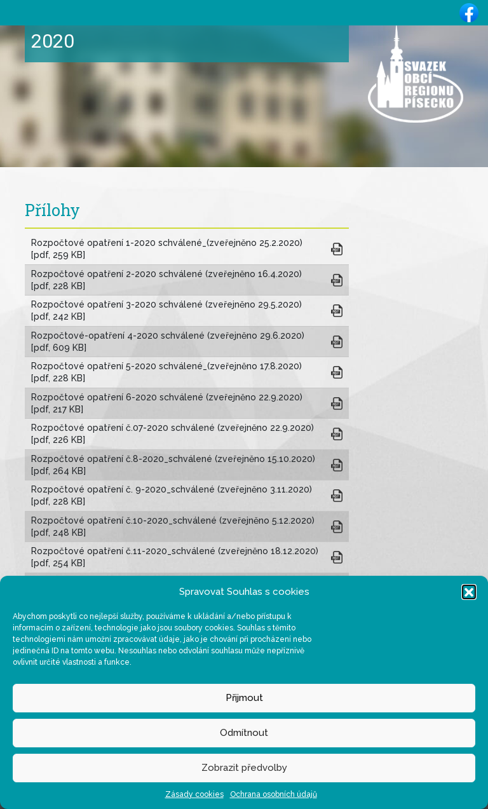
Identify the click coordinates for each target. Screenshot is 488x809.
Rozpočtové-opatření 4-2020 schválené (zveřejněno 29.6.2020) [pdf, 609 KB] (170, 341)
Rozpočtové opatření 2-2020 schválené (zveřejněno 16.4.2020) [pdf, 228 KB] (169, 280)
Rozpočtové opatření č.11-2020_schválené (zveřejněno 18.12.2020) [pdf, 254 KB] (177, 557)
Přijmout (244, 698)
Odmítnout (244, 732)
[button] (469, 591)
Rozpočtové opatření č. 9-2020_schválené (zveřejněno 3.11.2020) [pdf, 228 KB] (174, 495)
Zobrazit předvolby (244, 767)
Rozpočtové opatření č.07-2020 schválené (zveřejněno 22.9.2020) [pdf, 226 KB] (175, 434)
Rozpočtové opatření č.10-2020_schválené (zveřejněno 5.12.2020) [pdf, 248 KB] (175, 526)
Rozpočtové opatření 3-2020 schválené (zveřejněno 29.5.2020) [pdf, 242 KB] (169, 310)
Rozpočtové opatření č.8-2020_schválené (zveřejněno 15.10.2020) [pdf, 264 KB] (175, 465)
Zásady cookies (194, 794)
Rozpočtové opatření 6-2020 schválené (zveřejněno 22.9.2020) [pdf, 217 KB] (169, 403)
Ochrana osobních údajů (273, 794)
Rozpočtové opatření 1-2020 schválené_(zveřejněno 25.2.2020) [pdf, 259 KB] (169, 249)
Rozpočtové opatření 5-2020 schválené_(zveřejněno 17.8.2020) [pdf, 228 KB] (169, 372)
